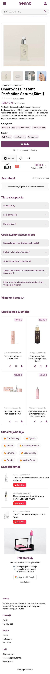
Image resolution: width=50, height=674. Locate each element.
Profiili (5, 620)
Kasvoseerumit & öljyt (21, 127)
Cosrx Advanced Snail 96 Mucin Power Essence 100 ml (28, 497)
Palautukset (8, 661)
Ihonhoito (6, 127)
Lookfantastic (20, 137)
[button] (25, 577)
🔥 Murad (8, 445)
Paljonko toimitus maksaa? (16, 252)
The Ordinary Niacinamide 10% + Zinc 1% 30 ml (31, 479)
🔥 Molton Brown (27, 460)
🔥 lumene (9, 452)
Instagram (7, 639)
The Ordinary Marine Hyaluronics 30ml (29, 516)
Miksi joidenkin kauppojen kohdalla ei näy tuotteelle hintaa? (23, 283)
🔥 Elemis (8, 460)
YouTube (7, 642)
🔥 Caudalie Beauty (29, 445)
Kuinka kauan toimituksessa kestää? (21, 243)
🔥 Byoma (30, 438)
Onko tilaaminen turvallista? (17, 261)
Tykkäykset (8, 623)
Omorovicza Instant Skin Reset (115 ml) (12, 412)
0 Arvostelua (18, 98)
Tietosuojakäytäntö (12, 657)
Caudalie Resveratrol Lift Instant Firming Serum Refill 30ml (37, 413)
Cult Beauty (7, 137)
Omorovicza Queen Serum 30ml (12, 357)
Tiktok (5, 635)
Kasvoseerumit (39, 127)
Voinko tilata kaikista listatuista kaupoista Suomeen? (23, 271)
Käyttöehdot (25, 582)
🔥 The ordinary (11, 438)
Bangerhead (33, 137)
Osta (25, 144)
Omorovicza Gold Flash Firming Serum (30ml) (37, 358)
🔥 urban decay (28, 452)
